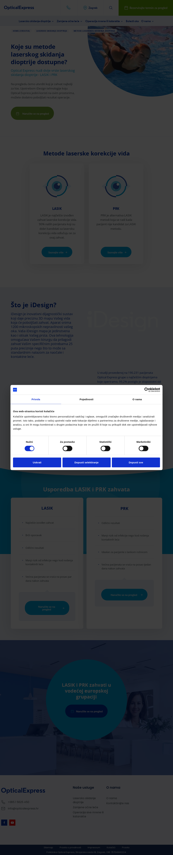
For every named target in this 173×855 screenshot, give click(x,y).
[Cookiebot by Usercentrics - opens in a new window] (145, 389)
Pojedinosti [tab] (86, 399)
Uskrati (37, 462)
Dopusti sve (136, 462)
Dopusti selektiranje (87, 462)
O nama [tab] (137, 399)
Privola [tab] (36, 399)
